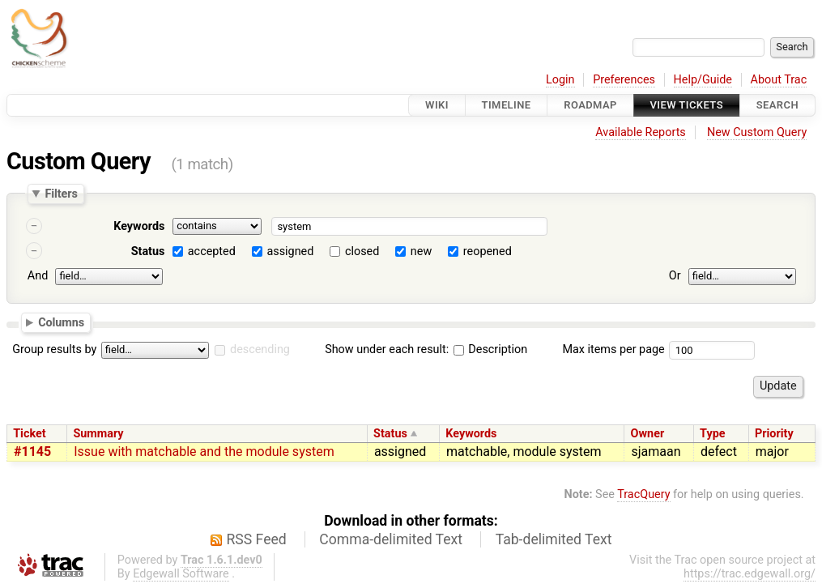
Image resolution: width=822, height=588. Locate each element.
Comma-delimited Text (390, 539)
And (38, 276)
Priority (774, 434)
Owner (648, 434)
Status (148, 251)
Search (777, 105)
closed (362, 251)
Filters (61, 193)
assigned (289, 251)
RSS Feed (257, 539)
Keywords (138, 226)
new (421, 251)
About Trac (779, 80)
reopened (487, 251)
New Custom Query (757, 132)
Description (490, 349)
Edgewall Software (181, 574)
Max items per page (613, 349)
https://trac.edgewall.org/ (750, 574)
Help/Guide (703, 80)
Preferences (624, 80)
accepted (212, 251)
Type (712, 434)
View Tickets (686, 105)
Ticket (29, 434)
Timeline (506, 105)
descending (260, 349)
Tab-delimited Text (554, 539)
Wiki (437, 105)
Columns (61, 321)
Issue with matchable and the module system (204, 451)
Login (560, 80)
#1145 (32, 451)
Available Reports (640, 132)
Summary (98, 434)
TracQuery (643, 494)
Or (675, 276)
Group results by (54, 349)
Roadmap (590, 105)
